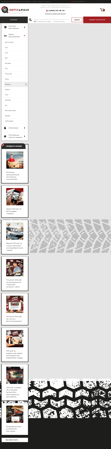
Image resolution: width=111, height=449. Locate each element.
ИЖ (6, 58)
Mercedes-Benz (10, 110)
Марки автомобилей (14, 36)
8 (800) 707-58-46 (56, 10)
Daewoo (8, 84)
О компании (5, 1)
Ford (6, 95)
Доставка (14, 1)
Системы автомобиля (14, 27)
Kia (6, 105)
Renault (7, 116)
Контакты (47, 1)
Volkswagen (9, 121)
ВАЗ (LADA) (9, 42)
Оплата (20, 1)
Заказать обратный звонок (55, 14)
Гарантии (27, 1)
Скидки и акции (37, 1)
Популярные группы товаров (15, 136)
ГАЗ (6, 47)
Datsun (7, 89)
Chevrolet (8, 74)
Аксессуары (13, 128)
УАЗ (6, 68)
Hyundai (8, 100)
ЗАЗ (6, 53)
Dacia (7, 79)
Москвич (8, 63)
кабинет (79, 1)
